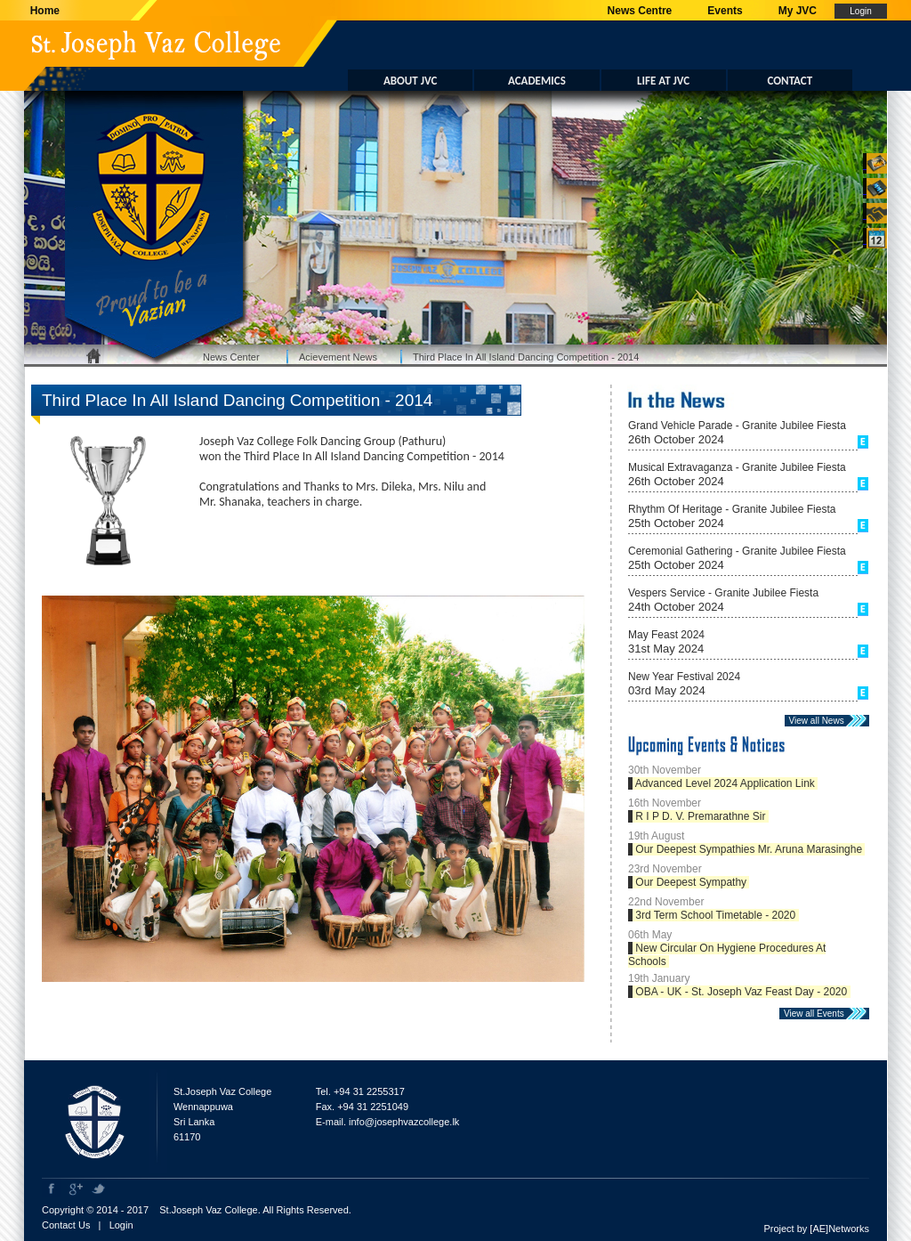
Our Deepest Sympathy (691, 882)
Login (121, 1225)
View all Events (817, 1013)
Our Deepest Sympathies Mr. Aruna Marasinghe (749, 849)
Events (724, 10)
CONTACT (790, 80)
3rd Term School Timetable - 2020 (716, 915)
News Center (231, 357)
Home (42, 10)
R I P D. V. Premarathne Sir (701, 816)
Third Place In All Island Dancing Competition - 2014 (526, 357)
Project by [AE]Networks (816, 1228)
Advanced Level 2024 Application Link (725, 783)
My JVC (797, 10)
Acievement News (338, 357)
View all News (820, 721)
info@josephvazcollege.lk (404, 1121)
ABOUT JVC (410, 80)
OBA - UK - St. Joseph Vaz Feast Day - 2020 (742, 992)
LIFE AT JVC (663, 80)
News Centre (640, 10)
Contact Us (66, 1225)
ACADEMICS (537, 80)
